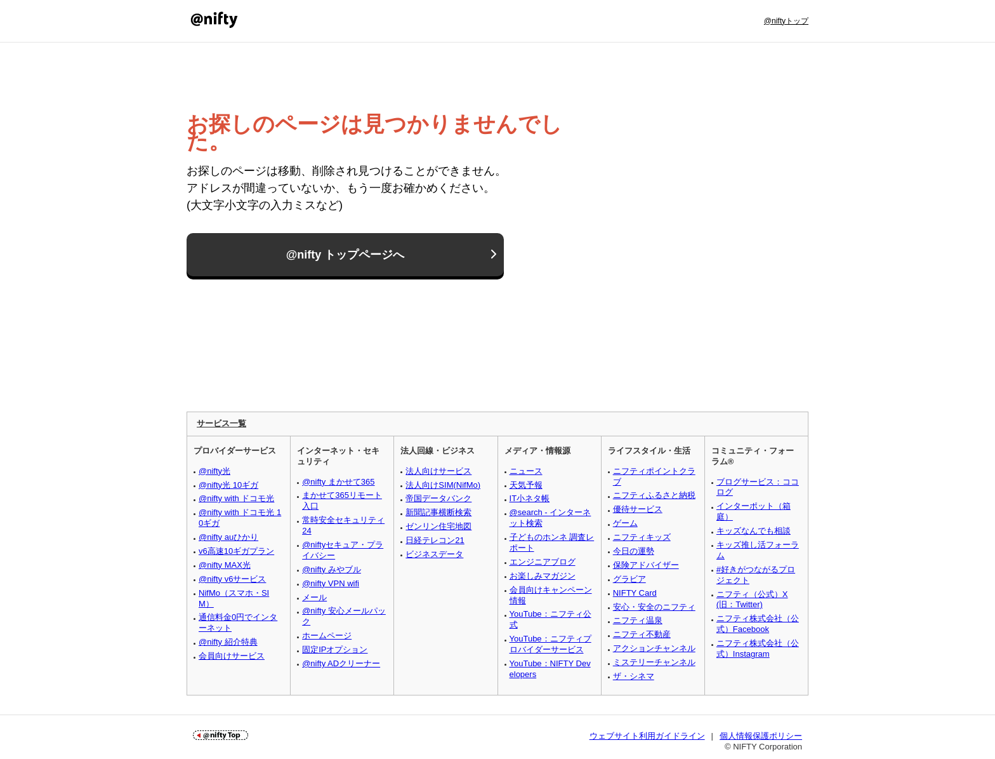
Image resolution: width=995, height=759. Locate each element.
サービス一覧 (221, 423)
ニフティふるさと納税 (654, 495)
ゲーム (625, 523)
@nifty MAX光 (225, 565)
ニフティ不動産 (642, 634)
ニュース (526, 471)
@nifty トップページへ (345, 255)
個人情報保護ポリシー (761, 736)
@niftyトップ (786, 21)
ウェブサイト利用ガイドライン (647, 736)
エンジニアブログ (543, 562)
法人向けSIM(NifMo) (442, 485)
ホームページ (327, 635)
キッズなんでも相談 (753, 530)
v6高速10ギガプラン (236, 551)
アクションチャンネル (654, 648)
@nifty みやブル (331, 569)
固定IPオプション (334, 649)
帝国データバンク (438, 498)
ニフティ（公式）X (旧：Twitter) (752, 599)
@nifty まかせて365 (338, 482)
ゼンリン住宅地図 (438, 526)
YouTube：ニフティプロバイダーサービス (550, 644)
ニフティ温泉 (637, 620)
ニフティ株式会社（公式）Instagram (757, 648)
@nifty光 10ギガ (228, 485)
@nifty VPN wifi (330, 583)
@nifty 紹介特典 (228, 642)
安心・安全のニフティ (654, 607)
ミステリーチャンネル (654, 662)
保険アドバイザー (646, 565)
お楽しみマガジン (543, 576)
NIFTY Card (635, 593)
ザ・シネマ (633, 676)
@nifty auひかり (228, 537)
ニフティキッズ (642, 537)
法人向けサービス (438, 471)
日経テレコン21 (434, 540)
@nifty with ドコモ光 (236, 498)
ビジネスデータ (434, 554)
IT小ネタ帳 (530, 498)
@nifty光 (214, 471)
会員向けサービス (232, 656)
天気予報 (526, 485)
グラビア (629, 579)
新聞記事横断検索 (438, 512)
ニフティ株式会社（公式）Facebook (757, 624)
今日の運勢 (633, 551)
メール (314, 597)
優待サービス (637, 509)
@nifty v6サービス (232, 579)
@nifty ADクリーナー (341, 663)
